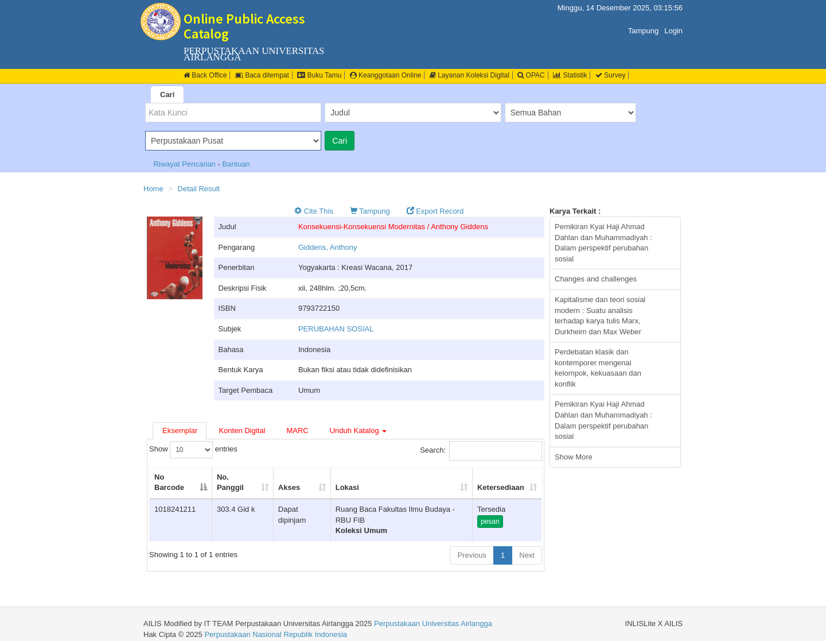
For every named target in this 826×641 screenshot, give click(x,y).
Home (153, 188)
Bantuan (236, 164)
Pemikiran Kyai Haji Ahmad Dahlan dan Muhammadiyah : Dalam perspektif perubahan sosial (603, 242)
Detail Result (199, 188)
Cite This (313, 211)
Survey (610, 75)
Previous (471, 555)
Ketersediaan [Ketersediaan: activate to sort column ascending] (500, 487)
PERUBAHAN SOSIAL (336, 329)
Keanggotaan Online (386, 75)
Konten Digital (242, 430)
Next (527, 555)
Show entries (193, 449)
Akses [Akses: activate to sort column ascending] (289, 487)
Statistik (570, 75)
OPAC (530, 75)
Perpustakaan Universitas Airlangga (433, 623)
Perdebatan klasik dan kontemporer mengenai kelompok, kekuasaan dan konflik (598, 367)
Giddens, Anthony (327, 247)
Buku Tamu (319, 75)
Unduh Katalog (358, 430)
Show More (574, 457)
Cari (167, 94)
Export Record (435, 211)
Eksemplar (179, 430)
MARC (297, 430)
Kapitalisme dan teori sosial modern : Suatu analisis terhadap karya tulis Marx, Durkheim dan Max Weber (600, 315)
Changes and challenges (596, 279)
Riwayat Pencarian (185, 164)
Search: (481, 451)
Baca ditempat (262, 75)
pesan (490, 522)
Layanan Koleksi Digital (469, 75)
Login (673, 30)
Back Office (205, 75)
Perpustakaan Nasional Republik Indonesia (275, 634)
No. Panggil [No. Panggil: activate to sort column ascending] (230, 482)
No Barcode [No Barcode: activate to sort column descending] (169, 482)
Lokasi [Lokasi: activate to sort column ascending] (347, 487)
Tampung (643, 30)
